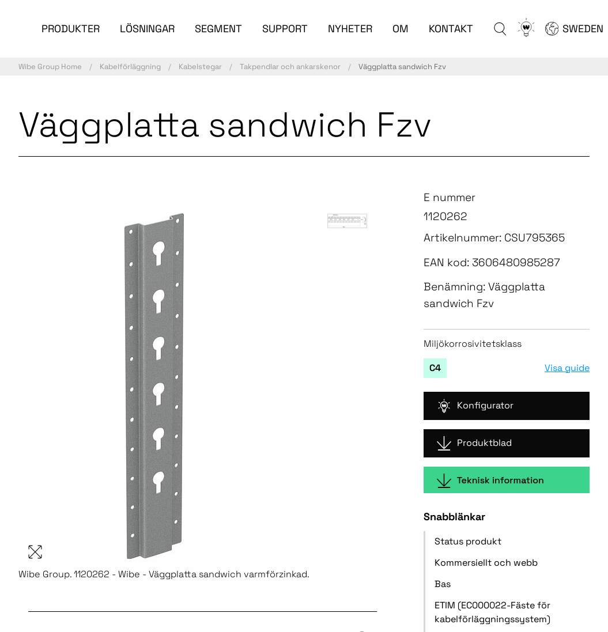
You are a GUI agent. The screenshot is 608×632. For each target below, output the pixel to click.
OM (400, 28)
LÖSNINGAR (147, 28)
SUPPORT (285, 28)
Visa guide (567, 368)
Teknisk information (490, 481)
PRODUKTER (70, 28)
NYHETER (350, 28)
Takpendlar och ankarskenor (290, 66)
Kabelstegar (200, 66)
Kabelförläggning (130, 66)
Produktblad (474, 443)
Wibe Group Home (50, 66)
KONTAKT (451, 28)
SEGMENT (218, 28)
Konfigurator (475, 406)
